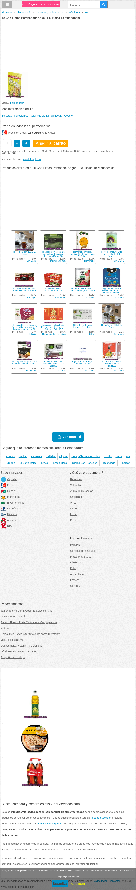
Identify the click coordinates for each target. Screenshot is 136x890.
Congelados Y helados (83, 550)
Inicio (7, 12)
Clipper (63, 456)
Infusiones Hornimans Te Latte (18, 651)
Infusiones (74, 12)
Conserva (75, 585)
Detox (118, 456)
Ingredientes (21, 115)
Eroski (45, 463)
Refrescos (76, 479)
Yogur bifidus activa (12, 639)
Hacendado (108, 463)
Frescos (75, 580)
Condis (108, 456)
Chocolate (76, 496)
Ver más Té (72, 437)
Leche (73, 514)
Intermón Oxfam (58, 261)
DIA (6, 526)
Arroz (73, 502)
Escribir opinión (32, 159)
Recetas (7, 115)
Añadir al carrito (51, 143)
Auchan (23, 456)
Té (86, 12)
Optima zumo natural (13, 616)
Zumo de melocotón (81, 491)
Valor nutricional (39, 115)
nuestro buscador (101, 817)
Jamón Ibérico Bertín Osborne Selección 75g (26, 610)
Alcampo (9, 520)
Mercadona (10, 496)
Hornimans (89, 261)
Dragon (10, 463)
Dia (128, 456)
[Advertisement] (68, 46)
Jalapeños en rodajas (13, 657)
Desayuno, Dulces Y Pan (50, 12)
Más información (78, 884)
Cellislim (32, 334)
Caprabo (9, 479)
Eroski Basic (60, 463)
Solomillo (75, 485)
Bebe (73, 568)
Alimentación (23, 12)
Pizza (73, 520)
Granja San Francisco (84, 463)
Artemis (62, 371)
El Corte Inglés (12, 502)
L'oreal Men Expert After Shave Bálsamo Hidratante (30, 634)
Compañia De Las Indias (54, 334)
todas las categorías (49, 823)
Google (68, 115)
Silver (92, 334)
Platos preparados (80, 556)
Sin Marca (31, 261)
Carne (73, 508)
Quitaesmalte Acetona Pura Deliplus (21, 645)
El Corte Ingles (29, 297)
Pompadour (17, 103)
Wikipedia (56, 115)
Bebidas (75, 545)
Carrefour (36, 456)
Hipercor (124, 463)
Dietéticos (76, 562)
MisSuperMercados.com (41, 4)
